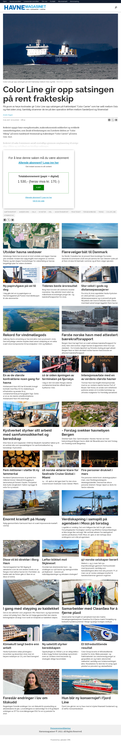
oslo (34, 212)
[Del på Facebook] (109, 120)
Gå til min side (38, 201)
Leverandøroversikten (31, 1)
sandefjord (24, 212)
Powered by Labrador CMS (60, 740)
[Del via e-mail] (116, 120)
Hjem (5, 1)
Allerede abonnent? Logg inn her (38, 162)
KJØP (38, 187)
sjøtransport (10, 212)
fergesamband (89, 212)
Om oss (44, 1)
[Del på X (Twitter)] (112, 120)
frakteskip (76, 212)
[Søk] (116, 7)
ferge (101, 212)
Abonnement (62, 1)
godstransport (62, 212)
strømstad (9, 215)
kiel (50, 212)
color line (111, 212)
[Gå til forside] (25, 7)
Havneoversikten (15, 1)
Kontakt (52, 1)
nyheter (42, 212)
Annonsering (74, 1)
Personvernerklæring (60, 728)
